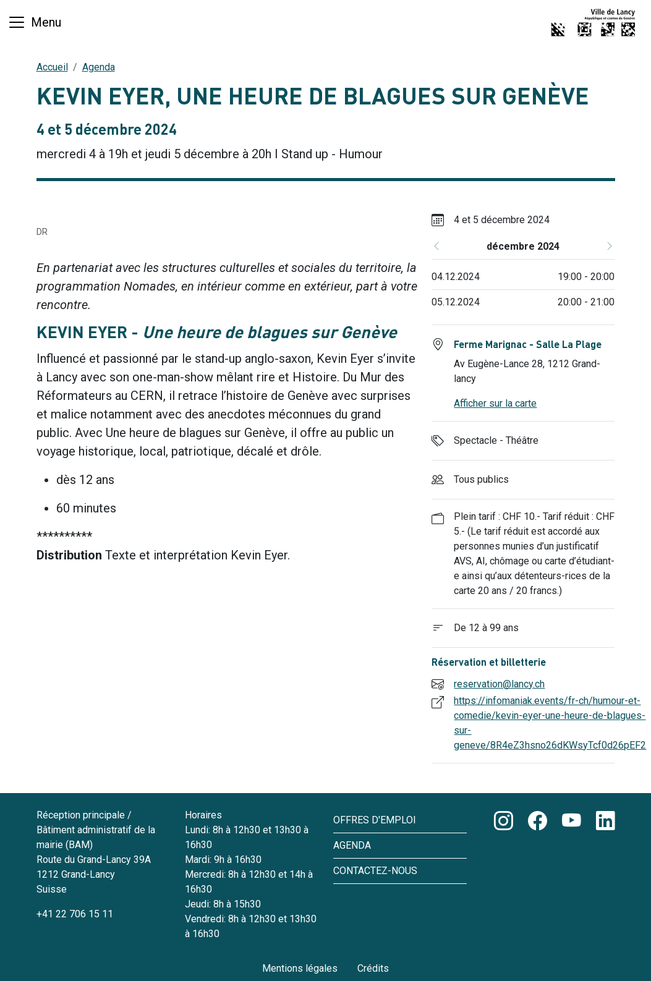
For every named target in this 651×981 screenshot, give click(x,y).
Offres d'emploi (374, 820)
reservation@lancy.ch (499, 684)
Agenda (98, 67)
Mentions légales (300, 968)
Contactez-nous (375, 871)
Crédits (373, 968)
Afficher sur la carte (495, 403)
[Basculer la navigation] (34, 22)
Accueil (52, 67)
